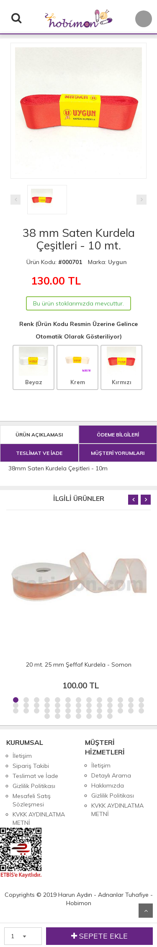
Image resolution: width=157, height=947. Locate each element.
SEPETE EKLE (99, 936)
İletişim (22, 756)
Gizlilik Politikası (34, 786)
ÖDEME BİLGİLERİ (118, 434)
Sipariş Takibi (31, 766)
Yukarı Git (146, 910)
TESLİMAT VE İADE (39, 453)
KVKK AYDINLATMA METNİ (39, 818)
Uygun (117, 262)
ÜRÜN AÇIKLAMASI (39, 434)
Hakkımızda (107, 785)
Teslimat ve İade (35, 776)
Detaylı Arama (111, 775)
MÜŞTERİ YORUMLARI (117, 453)
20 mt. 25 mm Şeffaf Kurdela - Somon (78, 664)
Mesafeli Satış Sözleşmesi (32, 800)
